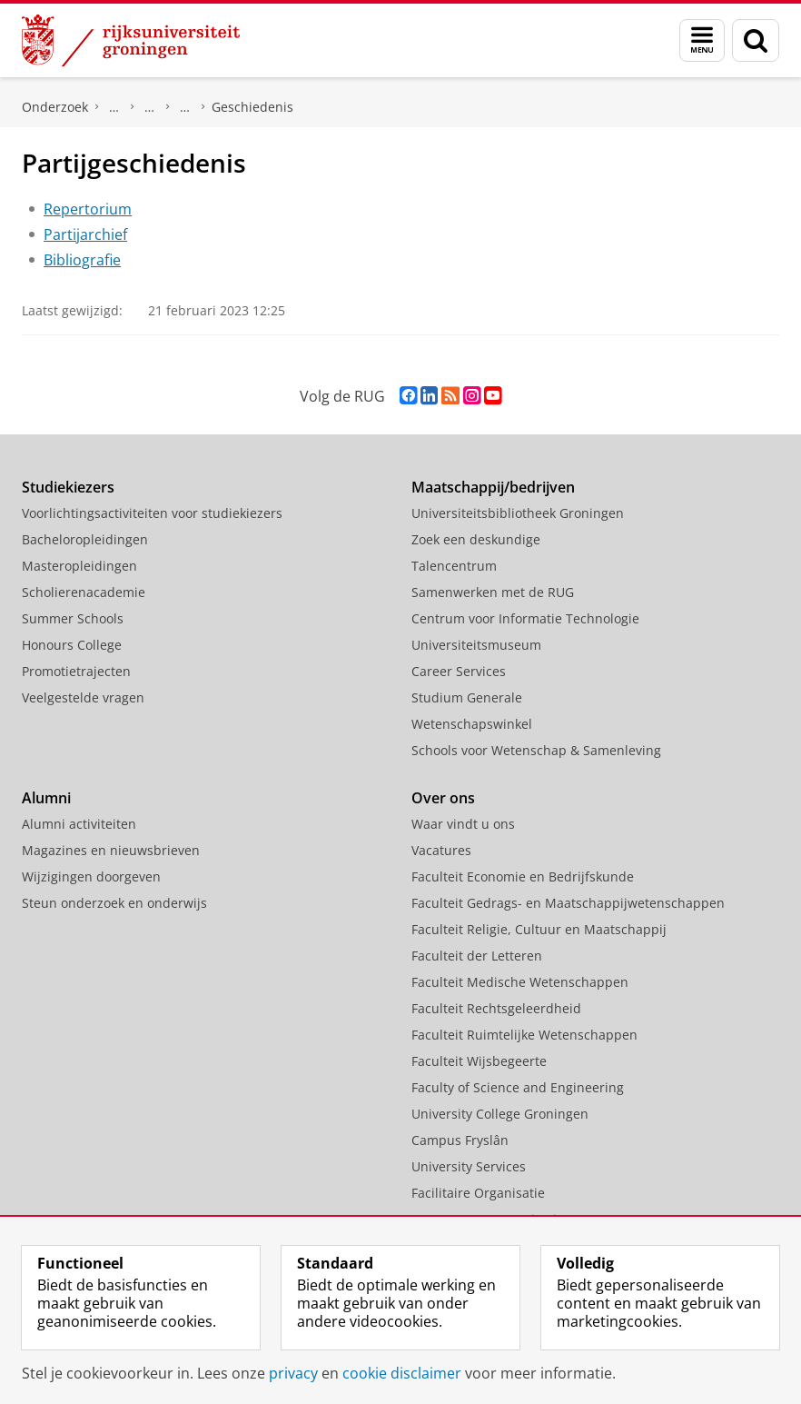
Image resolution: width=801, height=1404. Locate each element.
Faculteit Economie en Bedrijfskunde (522, 876)
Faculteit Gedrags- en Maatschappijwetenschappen (568, 902)
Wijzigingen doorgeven (91, 876)
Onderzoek (55, 106)
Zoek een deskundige (475, 539)
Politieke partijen (150, 107)
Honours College (72, 644)
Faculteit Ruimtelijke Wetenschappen (524, 1034)
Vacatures (441, 850)
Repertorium (88, 209)
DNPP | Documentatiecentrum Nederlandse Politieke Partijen (114, 107)
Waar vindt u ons (463, 823)
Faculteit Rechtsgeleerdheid (496, 1008)
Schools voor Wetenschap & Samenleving (536, 750)
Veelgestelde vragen (83, 697)
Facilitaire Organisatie (478, 1192)
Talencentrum (454, 565)
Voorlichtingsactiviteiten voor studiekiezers (152, 513)
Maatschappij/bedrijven (493, 487)
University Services (468, 1166)
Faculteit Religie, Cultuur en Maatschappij (539, 929)
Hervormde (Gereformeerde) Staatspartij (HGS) (185, 107)
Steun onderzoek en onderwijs (114, 902)
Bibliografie (82, 260)
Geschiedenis (252, 106)
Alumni (46, 798)
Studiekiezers (68, 487)
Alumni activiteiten (79, 823)
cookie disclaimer (401, 1373)
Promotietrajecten (76, 671)
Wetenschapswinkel (471, 723)
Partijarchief (85, 234)
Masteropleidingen (79, 565)
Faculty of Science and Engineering (517, 1087)
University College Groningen (499, 1113)
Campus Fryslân (460, 1140)
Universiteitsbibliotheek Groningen (517, 513)
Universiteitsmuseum (476, 644)
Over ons (443, 798)
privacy (293, 1373)
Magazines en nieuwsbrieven (111, 850)
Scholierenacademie (83, 592)
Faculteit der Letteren (476, 955)
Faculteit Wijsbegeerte (479, 1061)
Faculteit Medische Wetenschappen (519, 982)
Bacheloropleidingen (85, 539)
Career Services (458, 671)
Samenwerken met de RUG (492, 592)
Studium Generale (466, 697)
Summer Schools (73, 618)
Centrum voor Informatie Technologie (525, 618)
